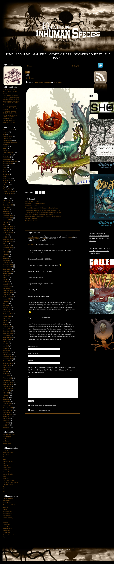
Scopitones (6, 532)
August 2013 (7, 273)
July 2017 (6, 222)
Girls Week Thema (8, 152)
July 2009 (6, 367)
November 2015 (8, 239)
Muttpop (5, 522)
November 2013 (8, 267)
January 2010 (7, 354)
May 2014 (6, 256)
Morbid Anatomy (8, 518)
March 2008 (6, 401)
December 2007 (8, 408)
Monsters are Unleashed (10, 161)
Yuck (4, 489)
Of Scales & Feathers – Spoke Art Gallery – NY (10, 112)
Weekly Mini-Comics (9, 191)
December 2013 (8, 265)
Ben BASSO (32, 244)
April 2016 (6, 237)
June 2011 (6, 320)
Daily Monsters (7, 140)
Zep (4, 491)
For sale (5, 146)
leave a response (34, 238)
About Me (23, 54)
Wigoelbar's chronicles (10, 487)
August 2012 (7, 299)
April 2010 (6, 348)
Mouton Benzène (8, 474)
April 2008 (6, 399)
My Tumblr (6, 439)
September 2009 (8, 363)
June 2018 (6, 209)
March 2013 (6, 284)
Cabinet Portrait (7, 136)
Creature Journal (8, 461)
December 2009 (8, 356)
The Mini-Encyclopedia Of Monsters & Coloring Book (11, 98)
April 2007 (6, 425)
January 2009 (7, 380)
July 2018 (6, 207)
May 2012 (6, 303)
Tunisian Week (7, 189)
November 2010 (8, 333)
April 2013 (6, 282)
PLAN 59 (5, 526)
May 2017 (6, 224)
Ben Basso (6, 455)
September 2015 (8, 241)
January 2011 (7, 329)
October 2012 (7, 294)
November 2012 (8, 292)
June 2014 (6, 254)
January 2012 (7, 309)
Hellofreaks (6, 472)
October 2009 (7, 361)
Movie (5, 165)
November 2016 (8, 228)
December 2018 (8, 205)
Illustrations (6, 157)
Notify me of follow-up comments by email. (44, 409)
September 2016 (8, 232)
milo (62, 549)
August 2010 (7, 339)
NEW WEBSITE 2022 (9, 89)
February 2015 (7, 245)
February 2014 (7, 262)
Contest (5, 138)
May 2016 (6, 235)
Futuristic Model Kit (9, 505)
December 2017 (8, 215)
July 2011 (6, 318)
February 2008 (7, 403)
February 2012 (7, 307)
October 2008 (7, 386)
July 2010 (6, 341)
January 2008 (7, 406)
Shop (4, 176)
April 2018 (6, 211)
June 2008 (6, 395)
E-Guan (29, 66)
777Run (5, 450)
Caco (4, 459)
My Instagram (7, 436)
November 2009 (8, 359)
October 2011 (7, 312)
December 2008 (8, 382)
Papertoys (6, 170)
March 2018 (6, 213)
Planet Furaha (7, 528)
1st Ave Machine (8, 498)
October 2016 (7, 230)
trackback (43, 238)
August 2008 (7, 391)
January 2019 (7, 203)
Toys (4, 187)
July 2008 (6, 393)
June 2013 (6, 277)
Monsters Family (8, 163)
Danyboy (5, 465)
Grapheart (6, 470)
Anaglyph (6, 132)
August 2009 (7, 365)
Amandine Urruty (8, 452)
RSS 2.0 (70, 237)
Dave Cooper (7, 467)
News (4, 167)
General (5, 150)
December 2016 (8, 226)
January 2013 (7, 288)
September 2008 (8, 388)
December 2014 (8, 247)
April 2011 (6, 324)
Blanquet (5, 457)
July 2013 (6, 275)
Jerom (5, 509)
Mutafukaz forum (8, 520)
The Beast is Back (8, 480)
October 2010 (7, 335)
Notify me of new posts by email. (41, 414)
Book (4, 134)
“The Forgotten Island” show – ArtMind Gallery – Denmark (10, 108)
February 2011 (7, 326)
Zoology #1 (75, 66)
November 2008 (8, 384)
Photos (5, 172)
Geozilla (5, 507)
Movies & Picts (60, 54)
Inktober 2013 (7, 159)
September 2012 (8, 297)
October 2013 (7, 269)
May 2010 (6, 346)
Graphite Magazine (9, 120)
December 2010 (8, 331)
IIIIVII (65, 549)
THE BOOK (6, 184)
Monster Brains (7, 511)
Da (4, 463)
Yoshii (5, 537)
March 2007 (6, 427)
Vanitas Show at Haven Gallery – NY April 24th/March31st (10, 116)
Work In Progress (8, 193)
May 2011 (6, 322)
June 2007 (6, 420)
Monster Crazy (7, 513)
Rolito (4, 476)
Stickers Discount (8, 535)
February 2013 (7, 286)
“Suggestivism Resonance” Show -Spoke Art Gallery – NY (11, 102)
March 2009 (6, 376)
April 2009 (6, 373)
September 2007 (8, 414)
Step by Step (7, 178)
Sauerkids (6, 478)
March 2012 (6, 305)
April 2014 (6, 258)
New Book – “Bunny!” (9, 122)
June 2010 (6, 344)
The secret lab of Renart (10, 482)
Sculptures (6, 174)
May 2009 (6, 371)
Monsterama (7, 515)
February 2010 (7, 352)
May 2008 (6, 397)
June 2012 (6, 301)
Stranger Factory (8, 180)
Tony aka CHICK (8, 484)
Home (9, 54)
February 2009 (7, 378)
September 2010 (8, 337)
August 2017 (7, 220)
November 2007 (8, 410)
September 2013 (8, 271)
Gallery (39, 54)
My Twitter (6, 441)
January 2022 (7, 200)
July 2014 (6, 252)
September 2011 (8, 314)
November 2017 (8, 218)
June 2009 (6, 369)
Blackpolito (6, 500)
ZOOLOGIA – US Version (11, 95)
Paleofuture (6, 524)
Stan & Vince (7, 443)
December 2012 (8, 290)
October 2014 (7, 250)
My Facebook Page (9, 434)
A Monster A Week (8, 130)
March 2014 (6, 260)
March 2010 (6, 350)
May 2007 (6, 423)
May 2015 (6, 243)
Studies (5, 182)
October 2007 (7, 412)
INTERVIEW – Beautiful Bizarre (35, 203)
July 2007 (6, 418)
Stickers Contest (88, 54)
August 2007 (7, 416)
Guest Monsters (8, 155)
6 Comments (58, 82)
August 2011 (7, 316)
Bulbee (30, 78)
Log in (70, 549)
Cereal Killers (7, 503)
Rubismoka (6, 530)
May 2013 (6, 279)
